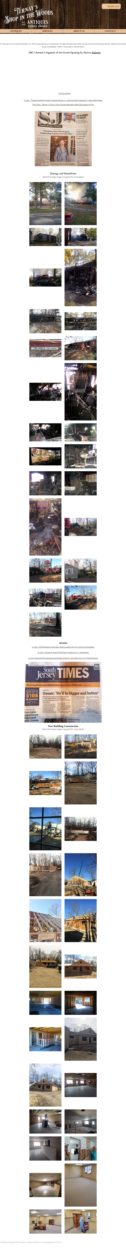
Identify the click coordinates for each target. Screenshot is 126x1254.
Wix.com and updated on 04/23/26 (48, 1242)
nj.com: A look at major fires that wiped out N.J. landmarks (63, 652)
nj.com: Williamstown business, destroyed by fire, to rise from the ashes (63, 647)
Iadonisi (96, 52)
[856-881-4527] (111, 6)
